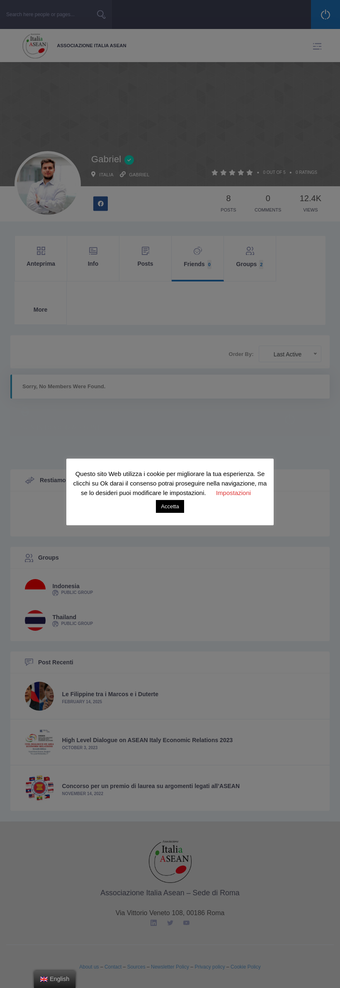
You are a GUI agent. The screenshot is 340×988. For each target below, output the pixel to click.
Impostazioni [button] (233, 492)
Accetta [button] (170, 506)
